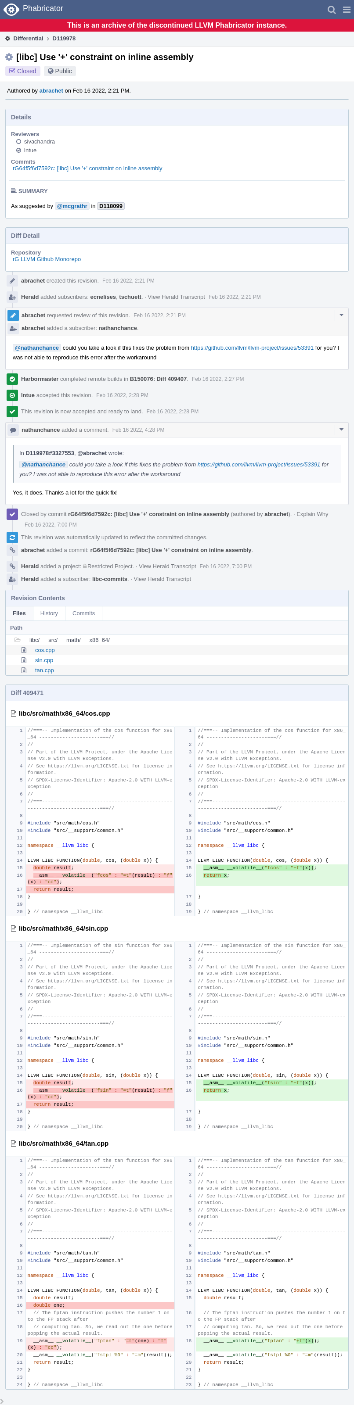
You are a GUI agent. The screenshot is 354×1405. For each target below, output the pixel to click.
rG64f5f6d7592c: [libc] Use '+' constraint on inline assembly (88, 168)
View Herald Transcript (176, 297)
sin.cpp (44, 660)
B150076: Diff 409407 (158, 379)
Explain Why (312, 514)
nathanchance (118, 328)
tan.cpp (44, 670)
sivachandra (39, 141)
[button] (347, 9)
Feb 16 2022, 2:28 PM (122, 395)
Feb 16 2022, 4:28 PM (138, 430)
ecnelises (103, 297)
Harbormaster (39, 379)
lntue (30, 150)
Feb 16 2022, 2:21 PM (128, 281)
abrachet (51, 90)
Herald (30, 297)
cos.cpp (45, 650)
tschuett (130, 297)
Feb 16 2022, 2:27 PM (218, 379)
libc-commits (109, 579)
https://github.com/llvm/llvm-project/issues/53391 (252, 347)
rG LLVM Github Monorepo (47, 259)
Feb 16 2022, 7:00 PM (51, 525)
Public (63, 71)
